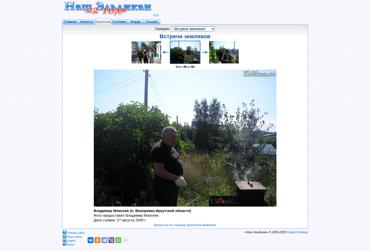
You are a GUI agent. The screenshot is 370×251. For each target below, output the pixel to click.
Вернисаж (103, 21)
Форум (136, 21)
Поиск (69, 244)
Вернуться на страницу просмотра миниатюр (185, 225)
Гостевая (119, 21)
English (69, 240)
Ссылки (152, 21)
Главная (70, 21)
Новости (86, 21)
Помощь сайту (74, 232)
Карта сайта (72, 236)
